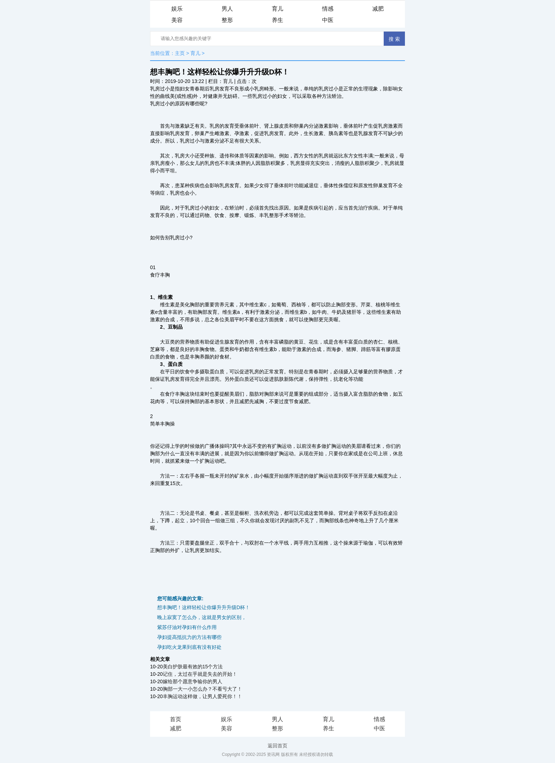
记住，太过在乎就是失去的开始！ (200, 674)
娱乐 (177, 9)
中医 (327, 20)
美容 (177, 20)
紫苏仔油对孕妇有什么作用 (187, 627)
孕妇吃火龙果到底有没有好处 (189, 647)
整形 (227, 20)
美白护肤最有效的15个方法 (193, 666)
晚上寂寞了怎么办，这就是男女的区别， (201, 617)
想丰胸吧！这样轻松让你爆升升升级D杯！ (203, 607)
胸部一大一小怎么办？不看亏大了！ (202, 689)
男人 (227, 9)
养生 (277, 20)
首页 (175, 719)
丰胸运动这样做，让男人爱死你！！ (202, 696)
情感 (327, 9)
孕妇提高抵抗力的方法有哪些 (189, 637)
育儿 (277, 9)
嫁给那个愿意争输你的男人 (192, 681)
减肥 (378, 9)
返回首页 (277, 745)
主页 (180, 53)
